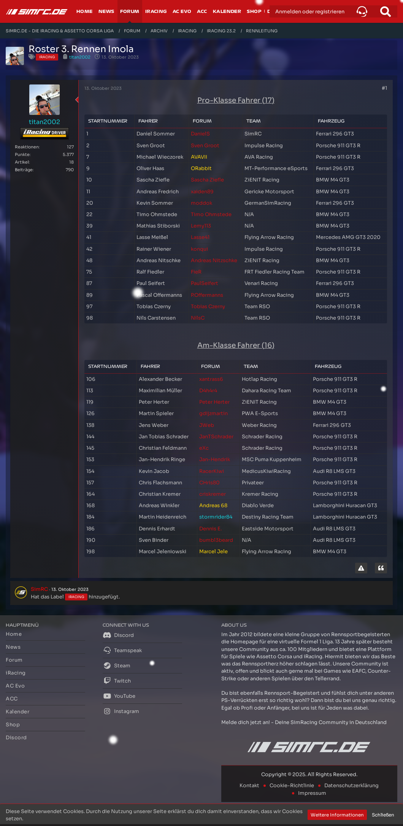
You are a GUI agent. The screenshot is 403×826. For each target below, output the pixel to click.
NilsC (198, 318)
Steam (116, 665)
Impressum (312, 793)
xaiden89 (202, 191)
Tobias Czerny (208, 306)
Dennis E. (210, 528)
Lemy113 (201, 226)
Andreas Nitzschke (214, 260)
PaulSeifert (204, 283)
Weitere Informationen (337, 815)
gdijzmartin (213, 413)
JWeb (206, 425)
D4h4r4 (208, 390)
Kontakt (249, 785)
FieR (196, 272)
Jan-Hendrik (214, 459)
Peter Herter (214, 402)
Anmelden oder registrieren (309, 11)
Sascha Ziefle (207, 180)
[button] (362, 11)
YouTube (119, 695)
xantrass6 (211, 379)
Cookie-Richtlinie (292, 785)
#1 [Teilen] (384, 88)
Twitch (117, 680)
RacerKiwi (211, 471)
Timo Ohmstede (211, 214)
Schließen (383, 815)
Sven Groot (205, 145)
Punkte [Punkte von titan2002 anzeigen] (22, 154)
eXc (204, 448)
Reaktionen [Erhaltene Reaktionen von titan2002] (27, 147)
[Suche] (385, 11)
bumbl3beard (216, 540)
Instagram (121, 711)
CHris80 (209, 482)
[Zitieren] (381, 568)
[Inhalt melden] (361, 568)
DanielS (200, 134)
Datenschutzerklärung (351, 785)
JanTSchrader (216, 436)
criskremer (212, 494)
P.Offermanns (207, 295)
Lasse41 (200, 237)
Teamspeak (122, 650)
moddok (201, 203)
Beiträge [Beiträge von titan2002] (24, 169)
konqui (199, 249)
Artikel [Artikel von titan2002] (22, 162)
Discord (118, 635)
